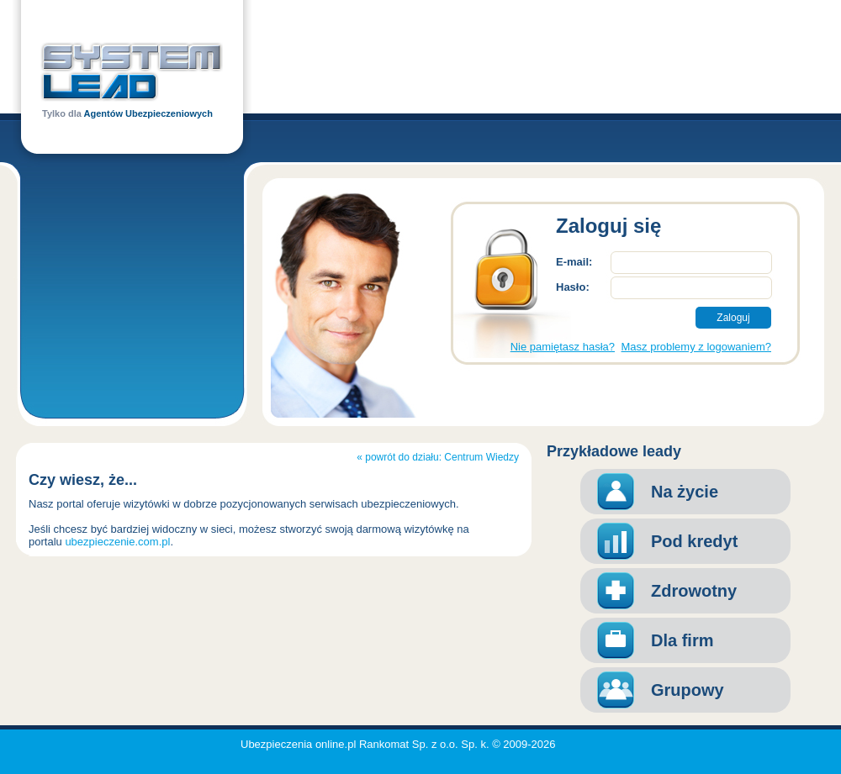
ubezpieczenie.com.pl (117, 541)
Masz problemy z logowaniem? (696, 346)
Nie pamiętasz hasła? (562, 346)
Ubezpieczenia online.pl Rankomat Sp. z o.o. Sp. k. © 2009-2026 (398, 744)
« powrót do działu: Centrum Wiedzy (438, 457)
